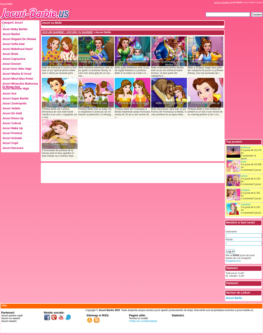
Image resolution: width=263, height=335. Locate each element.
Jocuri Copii (10, 143)
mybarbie (246, 204)
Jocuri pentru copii (12, 315)
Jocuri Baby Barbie (15, 29)
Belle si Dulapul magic (205, 61)
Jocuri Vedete (11, 108)
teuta (243, 161)
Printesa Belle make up (205, 103)
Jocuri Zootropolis (14, 103)
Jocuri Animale (12, 138)
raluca (244, 176)
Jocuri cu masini (10, 318)
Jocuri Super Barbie (15, 98)
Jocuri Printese (12, 133)
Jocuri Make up (12, 128)
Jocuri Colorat (11, 123)
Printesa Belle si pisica (60, 103)
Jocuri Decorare (12, 148)
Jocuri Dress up (12, 118)
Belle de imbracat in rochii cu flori (59, 63)
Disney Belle (59, 144)
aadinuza (246, 147)
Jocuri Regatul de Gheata (19, 39)
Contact (259, 2)
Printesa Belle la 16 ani (132, 103)
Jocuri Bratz (10, 53)
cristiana (245, 190)
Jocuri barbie (248, 2)
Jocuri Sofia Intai (13, 44)
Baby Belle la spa (96, 103)
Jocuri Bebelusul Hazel (17, 49)
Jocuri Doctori (11, 63)
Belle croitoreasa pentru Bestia (169, 63)
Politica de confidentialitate (143, 321)
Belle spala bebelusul (133, 61)
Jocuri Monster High (15, 88)
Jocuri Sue (9, 93)
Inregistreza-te (233, 261)
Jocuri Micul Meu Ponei (17, 78)
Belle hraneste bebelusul (96, 61)
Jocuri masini (8, 321)
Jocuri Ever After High (16, 68)
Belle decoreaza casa (169, 103)
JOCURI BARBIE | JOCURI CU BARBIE (67, 32)
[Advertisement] (113, 172)
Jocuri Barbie (11, 34)
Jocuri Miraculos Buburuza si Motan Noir (20, 84)
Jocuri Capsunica (13, 58)
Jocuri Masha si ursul (16, 73)
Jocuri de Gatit (12, 113)
